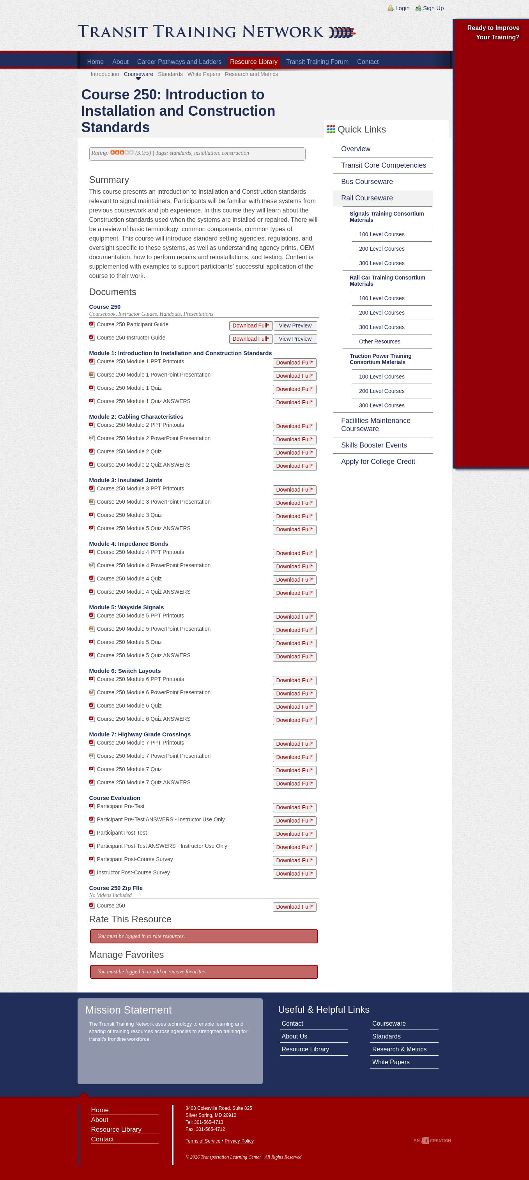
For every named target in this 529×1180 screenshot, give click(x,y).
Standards (170, 74)
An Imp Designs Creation (432, 1140)
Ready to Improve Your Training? (493, 33)
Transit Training (171, 34)
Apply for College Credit (378, 461)
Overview (355, 149)
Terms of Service (203, 1141)
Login (402, 8)
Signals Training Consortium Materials (387, 217)
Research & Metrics (399, 1049)
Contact (368, 61)
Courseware (138, 74)
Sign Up (433, 8)
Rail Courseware (367, 198)
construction (235, 153)
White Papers (204, 74)
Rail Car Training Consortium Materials (387, 280)
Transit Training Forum (317, 61)
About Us (295, 1036)
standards (180, 153)
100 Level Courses (382, 234)
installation (206, 153)
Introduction (105, 74)
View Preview (295, 325)
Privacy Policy (239, 1141)
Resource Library (254, 61)
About (120, 61)
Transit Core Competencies (383, 165)
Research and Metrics (251, 74)
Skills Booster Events (374, 445)
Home (95, 61)
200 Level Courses (382, 249)
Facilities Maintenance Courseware (375, 425)
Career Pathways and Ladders (179, 61)
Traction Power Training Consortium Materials (381, 359)
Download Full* (250, 325)
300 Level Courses (382, 263)
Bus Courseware (367, 182)
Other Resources (379, 341)
